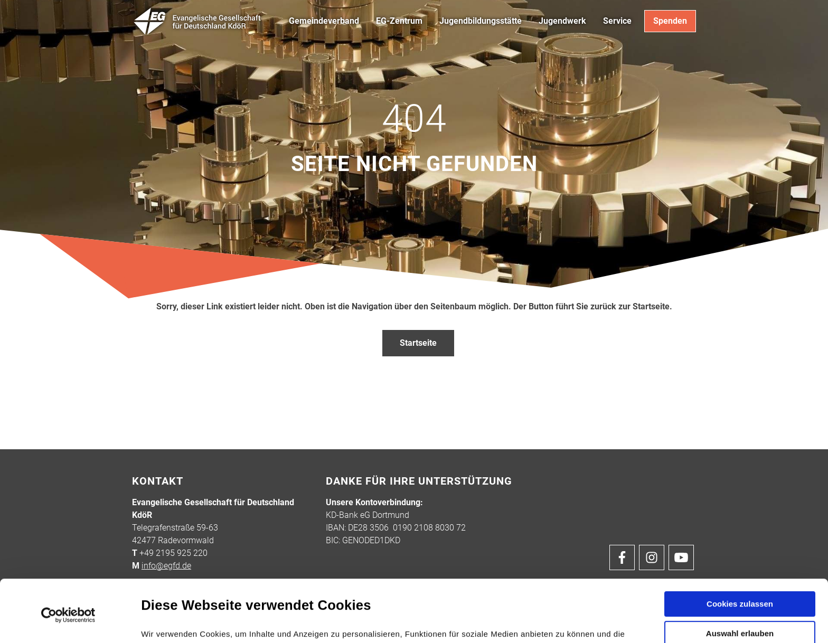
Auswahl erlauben (740, 575)
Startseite (418, 343)
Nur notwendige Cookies (739, 606)
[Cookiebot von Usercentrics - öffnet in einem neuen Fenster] (68, 557)
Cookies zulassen (740, 545)
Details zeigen (564, 622)
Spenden (670, 21)
